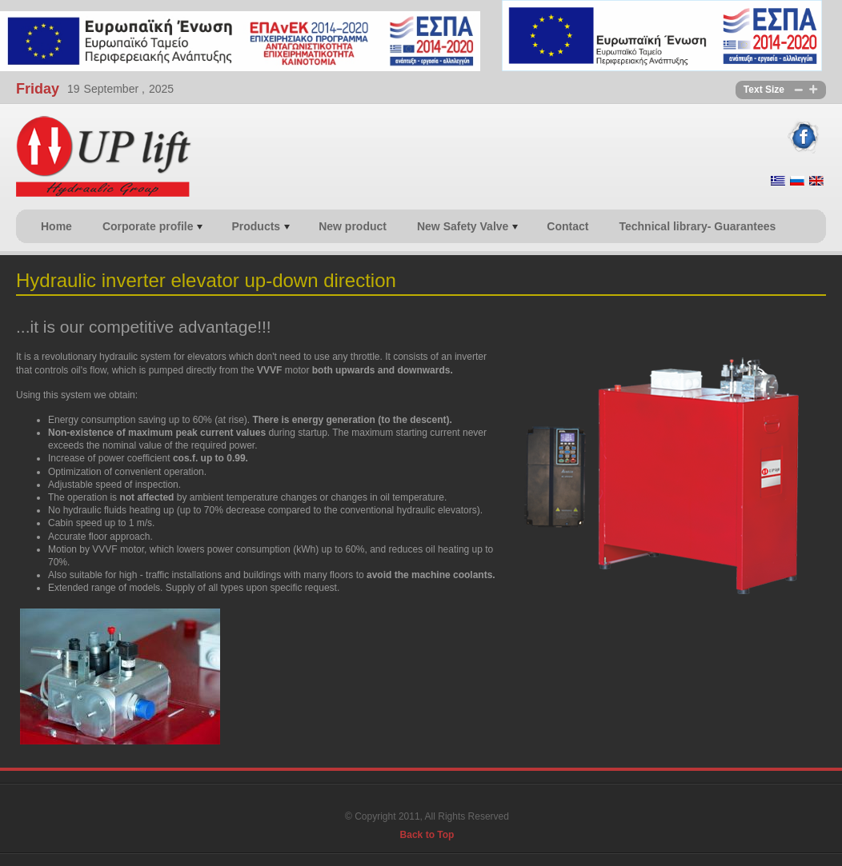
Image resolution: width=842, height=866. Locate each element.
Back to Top (427, 834)
